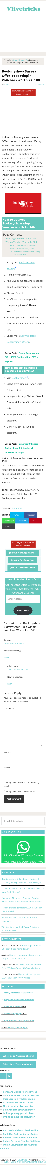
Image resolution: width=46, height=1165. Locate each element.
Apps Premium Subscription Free (19, 1020)
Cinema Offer (17, 508)
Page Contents (12, 234)
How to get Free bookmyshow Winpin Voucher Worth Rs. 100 (21, 240)
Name (7, 752)
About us (5, 1161)
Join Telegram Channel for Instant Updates (23, 544)
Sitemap (42, 1161)
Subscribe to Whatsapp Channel (18, 1056)
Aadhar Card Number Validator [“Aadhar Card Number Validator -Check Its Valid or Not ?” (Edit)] (20, 1137)
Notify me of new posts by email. (21, 791)
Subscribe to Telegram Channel (18, 1064)
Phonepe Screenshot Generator (18, 992)
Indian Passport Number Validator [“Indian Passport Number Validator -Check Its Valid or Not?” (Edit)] (22, 1141)
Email (7, 767)
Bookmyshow (19, 377)
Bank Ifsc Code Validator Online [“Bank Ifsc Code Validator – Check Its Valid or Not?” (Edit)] (20, 1134)
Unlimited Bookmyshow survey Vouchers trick (27, 253)
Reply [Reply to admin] (9, 683)
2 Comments (39, 85)
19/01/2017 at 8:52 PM (17, 669)
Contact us (16, 1161)
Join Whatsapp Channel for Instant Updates (23, 92)
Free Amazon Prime (13, 1006)
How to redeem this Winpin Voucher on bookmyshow (22, 247)
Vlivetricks (23, 8)
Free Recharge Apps (13, 1013)
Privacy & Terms (29, 1161)
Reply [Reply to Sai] (6, 657)
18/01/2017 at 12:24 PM (14, 643)
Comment (9, 708)
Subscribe (23, 610)
